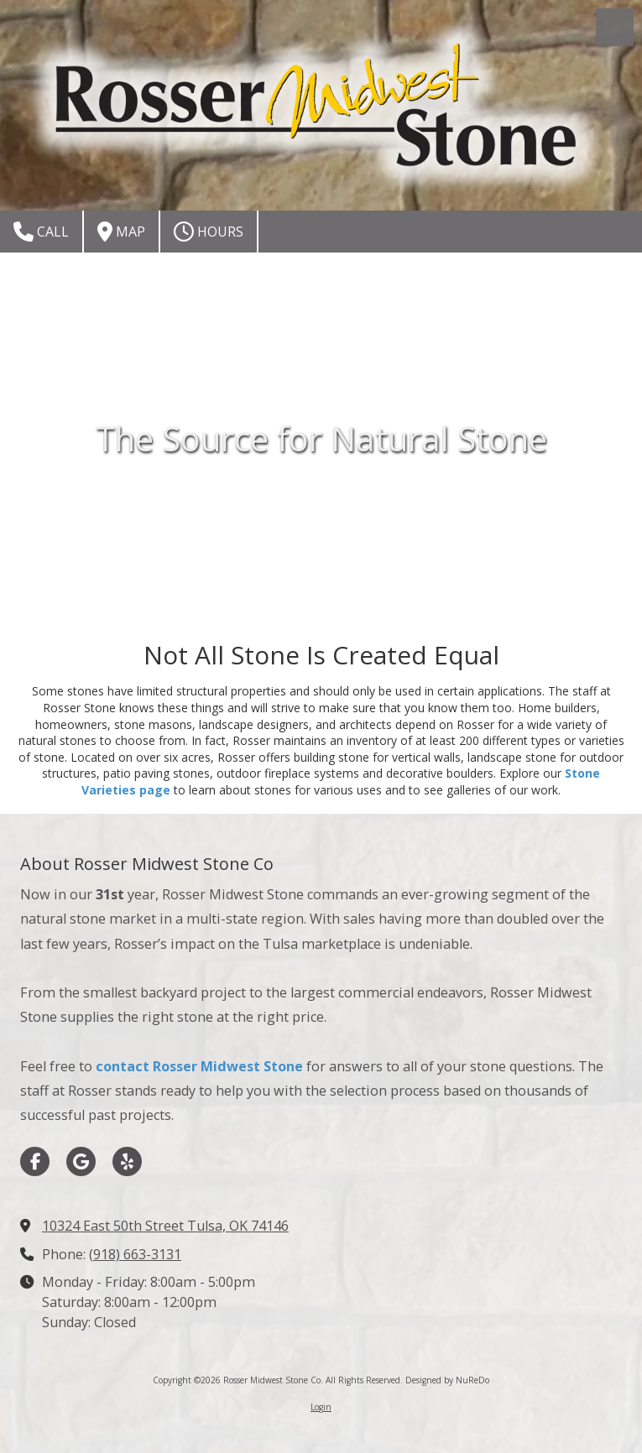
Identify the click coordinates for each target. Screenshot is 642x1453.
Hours (208, 231)
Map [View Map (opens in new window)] (121, 231)
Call (41, 231)
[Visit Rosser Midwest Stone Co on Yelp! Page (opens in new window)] (127, 1161)
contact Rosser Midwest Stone (199, 1066)
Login (321, 1407)
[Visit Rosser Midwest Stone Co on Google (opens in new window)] (81, 1161)
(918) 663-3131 (135, 1254)
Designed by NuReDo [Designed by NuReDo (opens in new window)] (447, 1380)
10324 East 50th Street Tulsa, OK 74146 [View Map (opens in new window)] (165, 1225)
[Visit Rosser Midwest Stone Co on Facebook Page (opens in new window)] (35, 1161)
